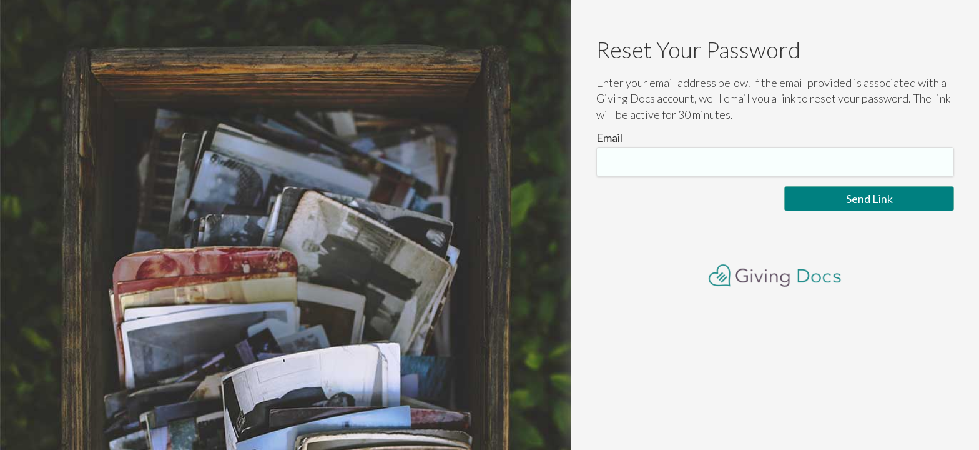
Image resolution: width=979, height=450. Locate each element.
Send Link (869, 199)
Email (609, 137)
